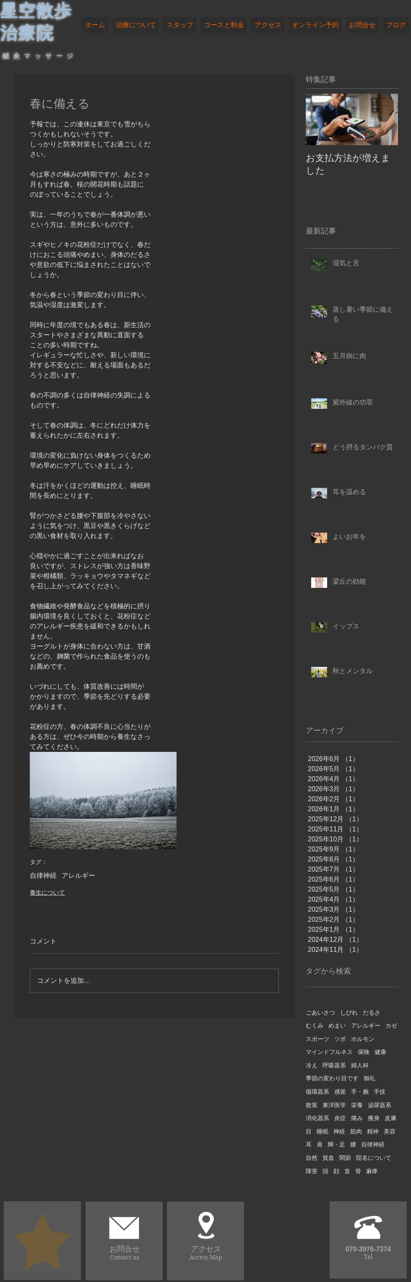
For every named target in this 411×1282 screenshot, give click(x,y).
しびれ (349, 1012)
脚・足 (336, 1144)
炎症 (340, 1118)
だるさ (371, 1012)
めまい (337, 1025)
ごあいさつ (320, 1012)
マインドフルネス (329, 1052)
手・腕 (360, 1091)
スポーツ (317, 1039)
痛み (357, 1118)
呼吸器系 (334, 1065)
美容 (389, 1131)
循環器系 (317, 1091)
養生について (47, 892)
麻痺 (372, 1171)
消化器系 (317, 1118)
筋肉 (356, 1131)
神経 (339, 1131)
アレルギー (78, 875)
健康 (380, 1052)
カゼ (391, 1025)
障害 (311, 1171)
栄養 (357, 1105)
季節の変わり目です (332, 1078)
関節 (345, 1157)
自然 (311, 1157)
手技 (379, 1091)
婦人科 (360, 1065)
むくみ (314, 1025)
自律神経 (43, 875)
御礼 (369, 1078)
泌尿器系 (379, 1105)
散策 (311, 1105)
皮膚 (390, 1118)
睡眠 (322, 1131)
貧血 (328, 1157)
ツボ (340, 1039)
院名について (373, 1157)
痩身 (374, 1118)
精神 (373, 1131)
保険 (363, 1052)
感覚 (340, 1091)
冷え (311, 1065)
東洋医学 (334, 1105)
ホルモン (363, 1039)
